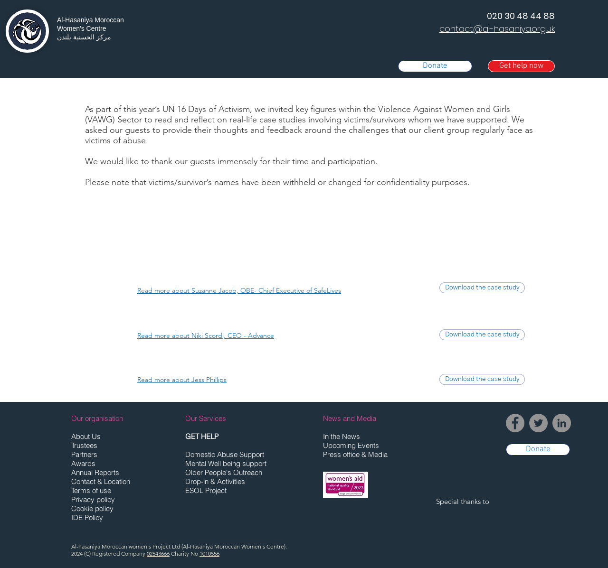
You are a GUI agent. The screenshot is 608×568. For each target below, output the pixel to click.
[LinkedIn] (561, 423)
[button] (521, 66)
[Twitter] (538, 423)
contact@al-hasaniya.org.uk (497, 29)
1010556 (209, 553)
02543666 (158, 553)
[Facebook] (515, 423)
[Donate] (435, 66)
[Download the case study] (482, 287)
